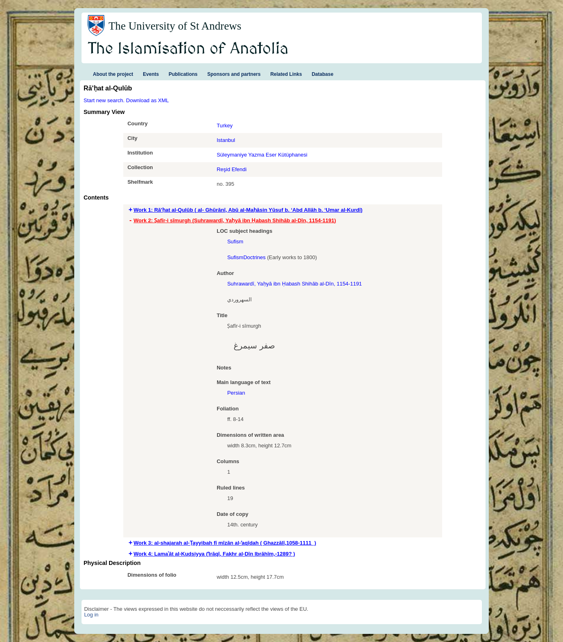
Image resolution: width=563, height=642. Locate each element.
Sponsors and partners (233, 74)
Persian (236, 393)
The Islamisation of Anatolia (188, 49)
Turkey (224, 125)
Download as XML (147, 100)
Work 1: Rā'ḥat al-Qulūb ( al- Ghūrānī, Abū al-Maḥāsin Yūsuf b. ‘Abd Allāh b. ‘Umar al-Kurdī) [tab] (247, 210)
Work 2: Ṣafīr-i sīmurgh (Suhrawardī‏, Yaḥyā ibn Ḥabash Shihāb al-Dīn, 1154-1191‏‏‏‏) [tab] (234, 220)
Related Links (286, 74)
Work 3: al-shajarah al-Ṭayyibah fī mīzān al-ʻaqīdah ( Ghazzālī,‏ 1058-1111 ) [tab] (224, 543)
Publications (183, 74)
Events (151, 74)
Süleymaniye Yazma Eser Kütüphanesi (262, 155)
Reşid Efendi (232, 169)
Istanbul (226, 140)
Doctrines (254, 257)
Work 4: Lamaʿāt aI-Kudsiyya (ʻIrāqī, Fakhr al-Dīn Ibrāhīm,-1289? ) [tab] (214, 554)
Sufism (235, 241)
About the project (113, 74)
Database (322, 74)
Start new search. (104, 100)
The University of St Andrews (174, 26)
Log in (91, 615)
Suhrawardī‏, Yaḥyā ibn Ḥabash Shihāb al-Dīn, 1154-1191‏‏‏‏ (294, 284)
